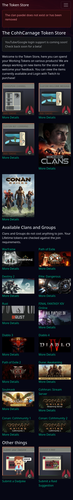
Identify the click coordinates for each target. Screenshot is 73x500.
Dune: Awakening (50, 362)
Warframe (8, 249)
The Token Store (15, 4)
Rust (5, 304)
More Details (10, 117)
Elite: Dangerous (49, 276)
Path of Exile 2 (11, 362)
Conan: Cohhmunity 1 (16, 418)
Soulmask (8, 389)
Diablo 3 (7, 335)
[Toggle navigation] (66, 5)
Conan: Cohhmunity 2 (53, 418)
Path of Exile (47, 249)
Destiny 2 (8, 276)
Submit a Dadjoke (14, 481)
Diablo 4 (44, 335)
